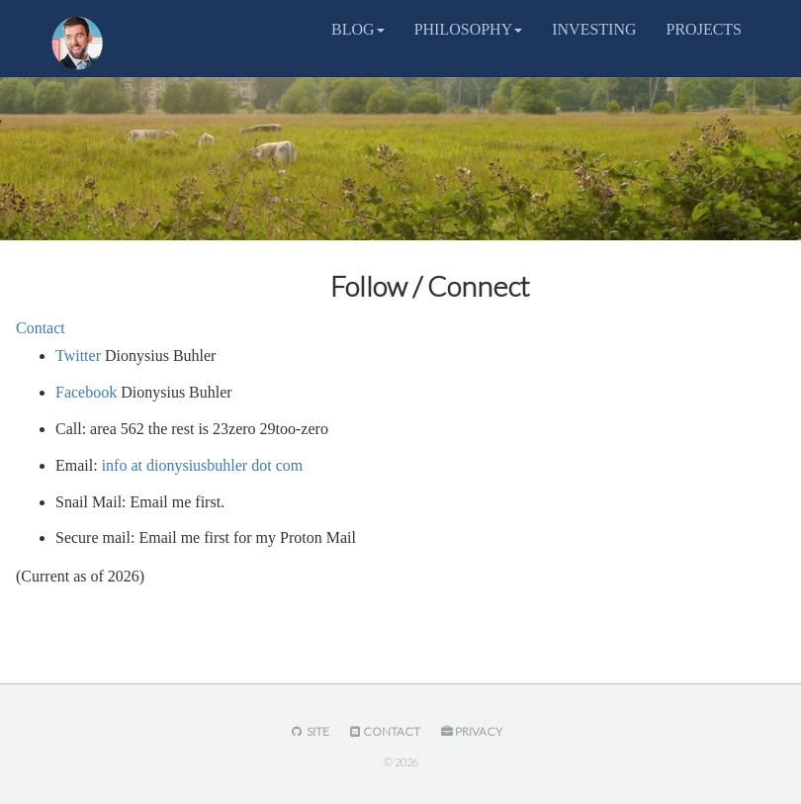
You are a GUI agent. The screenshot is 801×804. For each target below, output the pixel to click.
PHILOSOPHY (468, 29)
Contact (40, 327)
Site (308, 731)
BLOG (358, 29)
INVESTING (594, 29)
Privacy (470, 731)
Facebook (86, 392)
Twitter (78, 355)
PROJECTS (704, 29)
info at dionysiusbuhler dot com (203, 465)
